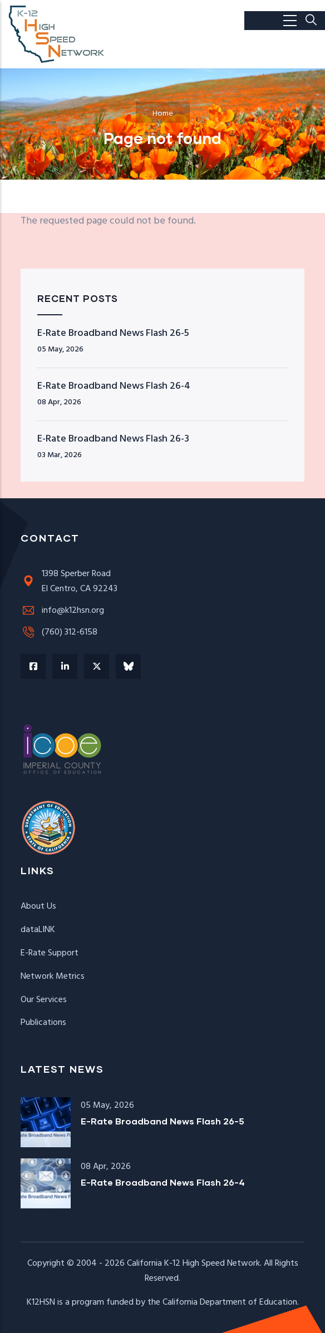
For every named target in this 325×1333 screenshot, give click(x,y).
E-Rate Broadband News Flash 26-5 (113, 333)
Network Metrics (53, 976)
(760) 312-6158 (59, 632)
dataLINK (38, 930)
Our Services (44, 1000)
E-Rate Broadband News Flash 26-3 (113, 439)
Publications (43, 1022)
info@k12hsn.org (62, 610)
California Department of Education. (230, 1302)
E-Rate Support (49, 953)
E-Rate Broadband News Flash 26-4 (113, 386)
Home (162, 113)
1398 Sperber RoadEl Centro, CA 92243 (69, 581)
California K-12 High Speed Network (193, 1263)
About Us (38, 906)
